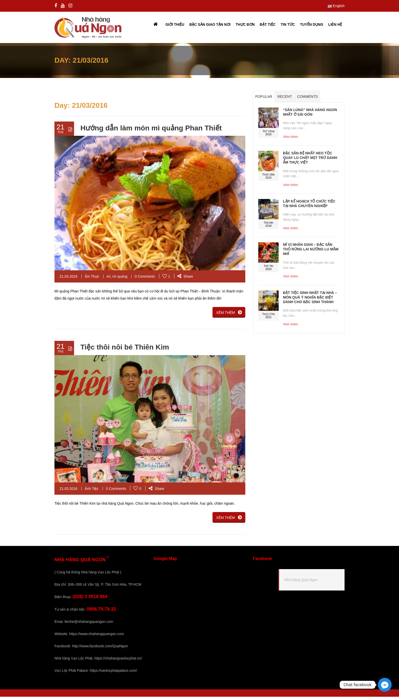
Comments (307, 98)
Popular (263, 98)
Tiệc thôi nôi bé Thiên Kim (124, 348)
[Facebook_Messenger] (385, 685)
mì (109, 277)
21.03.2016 (68, 277)
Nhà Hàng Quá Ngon (301, 581)
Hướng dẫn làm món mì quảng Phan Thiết (151, 129)
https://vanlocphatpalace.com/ (113, 672)
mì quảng (119, 277)
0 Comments (145, 277)
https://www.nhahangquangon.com (96, 635)
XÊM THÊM (229, 313)
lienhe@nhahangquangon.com (89, 623)
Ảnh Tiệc (91, 490)
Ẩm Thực (92, 277)
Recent (284, 98)
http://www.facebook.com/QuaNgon (100, 647)
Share (185, 277)
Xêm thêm (290, 138)
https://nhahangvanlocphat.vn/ (118, 659)
